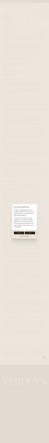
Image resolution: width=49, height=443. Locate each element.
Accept (30, 233)
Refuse (19, 233)
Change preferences (24, 236)
